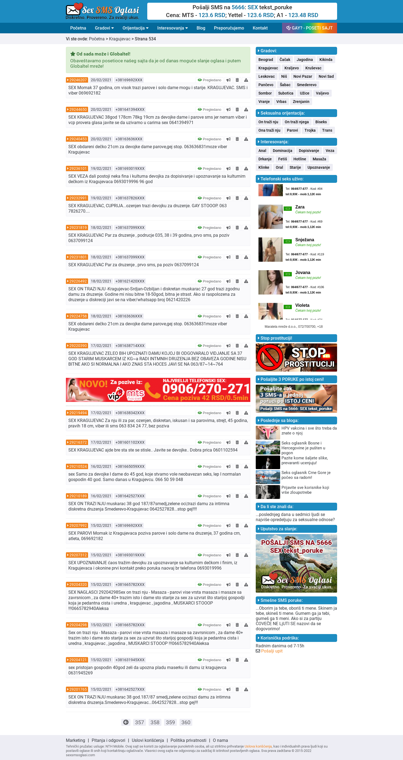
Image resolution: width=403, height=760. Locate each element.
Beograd (265, 59)
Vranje (264, 101)
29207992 (78, 525)
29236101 (78, 168)
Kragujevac (119, 38)
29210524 (78, 466)
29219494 (78, 413)
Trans (327, 130)
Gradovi (104, 28)
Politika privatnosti (188, 740)
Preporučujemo (229, 28)
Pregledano (209, 80)
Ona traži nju (269, 130)
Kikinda (325, 59)
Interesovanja (172, 28)
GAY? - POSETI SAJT (309, 28)
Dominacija (282, 150)
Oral (279, 167)
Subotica (285, 93)
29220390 (78, 345)
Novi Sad (326, 76)
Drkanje (265, 159)
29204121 (78, 660)
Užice (304, 93)
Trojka (310, 130)
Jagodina (305, 59)
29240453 (78, 139)
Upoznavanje (319, 167)
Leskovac (266, 76)
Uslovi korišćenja (148, 740)
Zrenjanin (301, 101)
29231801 (78, 257)
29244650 (78, 109)
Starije (295, 167)
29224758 (78, 316)
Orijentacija (136, 28)
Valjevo (322, 93)
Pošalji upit (272, 651)
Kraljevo (291, 68)
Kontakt (260, 28)
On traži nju (268, 122)
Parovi (292, 130)
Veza (330, 150)
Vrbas (281, 101)
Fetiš (282, 159)
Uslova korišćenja (258, 746)
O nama (220, 740)
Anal (262, 150)
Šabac (285, 85)
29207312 (78, 555)
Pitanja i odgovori (108, 740)
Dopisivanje (309, 150)
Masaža (319, 159)
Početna (78, 28)
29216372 (78, 442)
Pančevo (265, 85)
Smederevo (306, 85)
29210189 (78, 496)
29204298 (78, 625)
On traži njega (297, 122)
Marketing (75, 740)
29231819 (78, 227)
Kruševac (313, 68)
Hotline (299, 159)
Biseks (321, 122)
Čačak (285, 59)
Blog (201, 28)
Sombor (265, 93)
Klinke (263, 167)
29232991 (78, 198)
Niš (284, 76)
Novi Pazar (302, 76)
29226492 (78, 281)
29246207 (78, 80)
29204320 (78, 584)
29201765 (78, 689)
